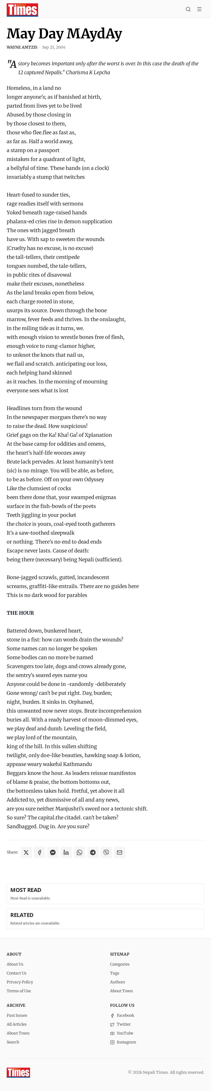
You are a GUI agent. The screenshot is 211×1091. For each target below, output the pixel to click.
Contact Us (16, 973)
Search (13, 1042)
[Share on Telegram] (92, 852)
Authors (117, 982)
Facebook (122, 1015)
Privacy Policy (20, 982)
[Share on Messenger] (52, 852)
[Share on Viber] (106, 852)
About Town (121, 990)
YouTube (121, 1033)
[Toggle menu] (199, 10)
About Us (15, 964)
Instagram (123, 1042)
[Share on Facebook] (39, 852)
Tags (114, 973)
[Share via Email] (119, 852)
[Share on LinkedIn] (66, 852)
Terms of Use (19, 990)
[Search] (188, 10)
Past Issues (17, 1015)
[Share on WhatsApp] (79, 852)
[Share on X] (26, 852)
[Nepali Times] (18, 1073)
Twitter (120, 1024)
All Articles (17, 1024)
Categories (120, 964)
